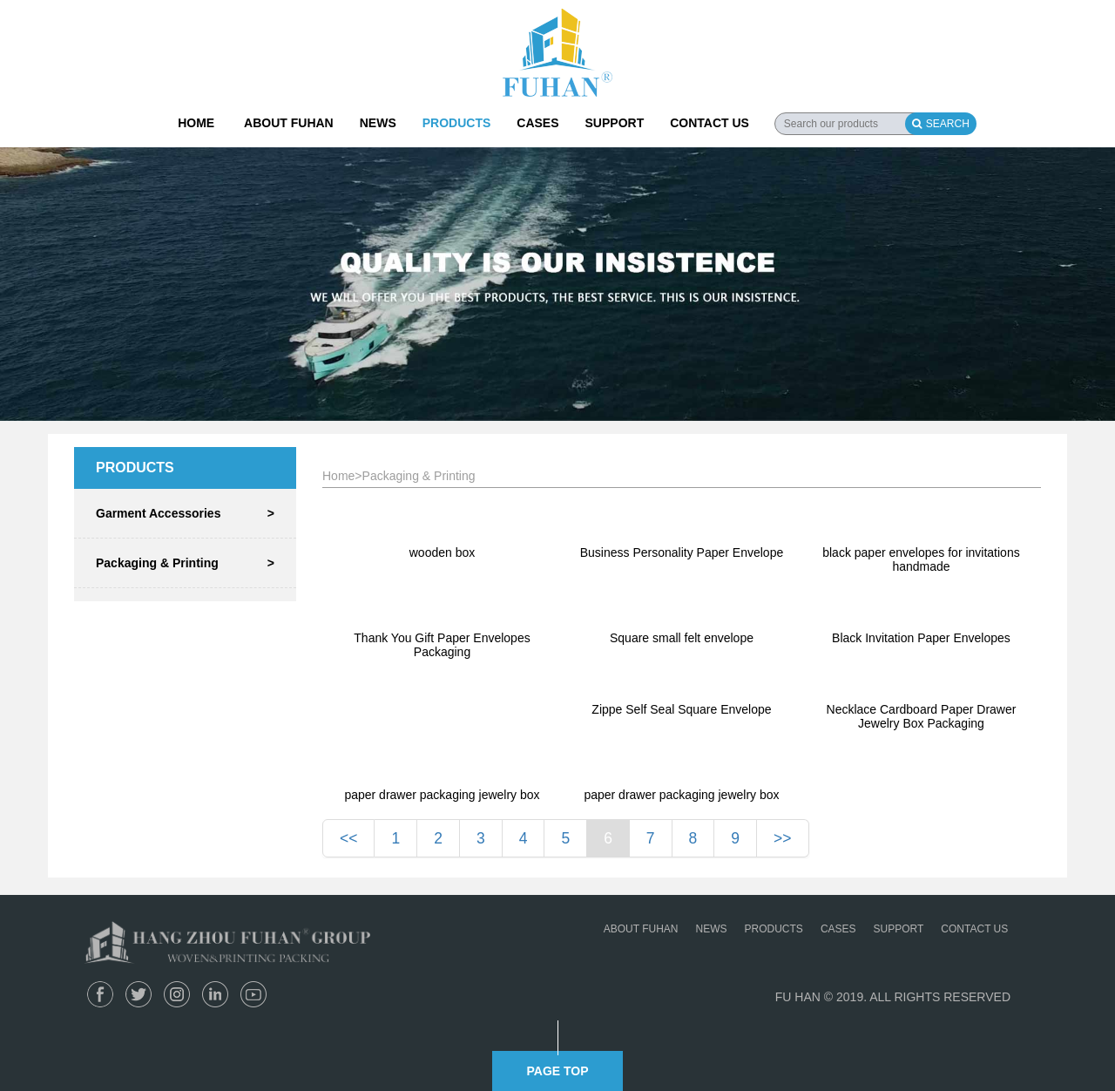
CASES (537, 123)
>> (782, 838)
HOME (196, 123)
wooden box (442, 552)
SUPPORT (615, 123)
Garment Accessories (185, 513)
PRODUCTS (456, 123)
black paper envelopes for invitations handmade (920, 559)
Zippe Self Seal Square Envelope (681, 709)
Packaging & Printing (185, 563)
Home (338, 476)
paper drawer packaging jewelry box (441, 795)
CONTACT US (709, 123)
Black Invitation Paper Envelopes (921, 638)
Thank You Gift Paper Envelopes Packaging (442, 645)
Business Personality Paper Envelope (681, 552)
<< (348, 838)
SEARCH (941, 124)
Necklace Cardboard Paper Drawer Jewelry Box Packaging (922, 716)
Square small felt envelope (681, 638)
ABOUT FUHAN (289, 123)
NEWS (378, 123)
